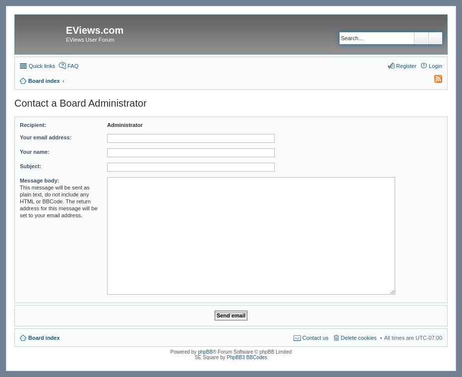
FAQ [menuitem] (72, 66)
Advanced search (435, 38)
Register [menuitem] (406, 66)
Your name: (35, 152)
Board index (44, 338)
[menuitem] (433, 81)
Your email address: (45, 137)
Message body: (39, 181)
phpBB (205, 352)
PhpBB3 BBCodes (247, 357)
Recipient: (33, 125)
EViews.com (94, 30)
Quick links (42, 66)
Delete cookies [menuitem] (359, 338)
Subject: (30, 166)
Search (421, 38)
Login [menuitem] (435, 66)
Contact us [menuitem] (315, 338)
